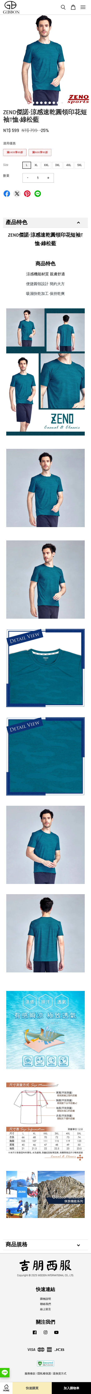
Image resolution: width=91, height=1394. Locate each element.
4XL (68, 165)
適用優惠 (9, 143)
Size (5, 165)
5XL (79, 165)
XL (36, 165)
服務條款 (30, 1373)
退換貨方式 (59, 1373)
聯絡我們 (45, 1304)
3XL (57, 165)
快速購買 (32, 1388)
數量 (6, 176)
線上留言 (45, 1309)
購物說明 (45, 1299)
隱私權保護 (44, 1373)
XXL (46, 165)
